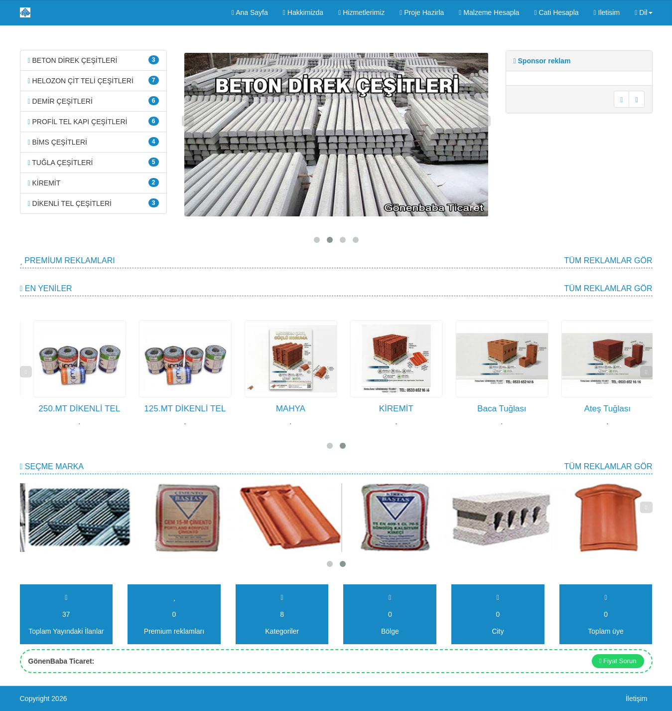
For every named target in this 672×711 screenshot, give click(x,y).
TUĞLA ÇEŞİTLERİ (93, 162)
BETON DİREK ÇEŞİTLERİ (93, 59)
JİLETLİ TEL (64, 408)
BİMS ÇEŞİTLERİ (93, 141)
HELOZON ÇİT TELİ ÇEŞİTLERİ (93, 80)
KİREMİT (93, 182)
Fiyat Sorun (618, 661)
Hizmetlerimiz (361, 12)
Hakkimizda (303, 12)
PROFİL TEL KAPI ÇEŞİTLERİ (93, 121)
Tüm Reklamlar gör (608, 260)
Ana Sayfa (250, 12)
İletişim (637, 699)
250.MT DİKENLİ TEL (171, 408)
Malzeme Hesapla (489, 12)
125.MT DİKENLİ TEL (276, 408)
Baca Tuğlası (592, 408)
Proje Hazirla (422, 12)
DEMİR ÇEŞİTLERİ (93, 100)
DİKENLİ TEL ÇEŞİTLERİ (93, 202)
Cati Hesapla (556, 12)
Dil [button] (643, 12)
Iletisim (607, 12)
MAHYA (382, 408)
